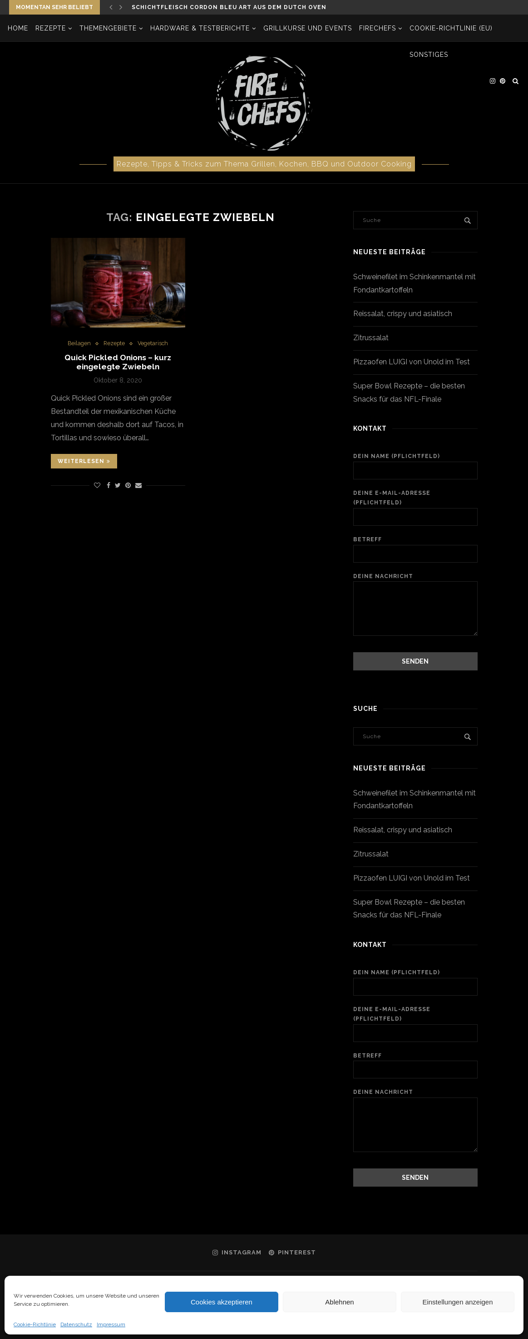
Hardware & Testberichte (201, 28)
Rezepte (52, 28)
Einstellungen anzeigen (457, 1302)
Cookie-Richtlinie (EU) (452, 28)
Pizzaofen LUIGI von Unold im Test (411, 361)
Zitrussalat (371, 337)
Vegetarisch (154, 343)
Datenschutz (76, 1324)
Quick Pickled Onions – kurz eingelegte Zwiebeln (117, 363)
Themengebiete (109, 28)
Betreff (415, 549)
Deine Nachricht (415, 581)
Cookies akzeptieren (221, 1302)
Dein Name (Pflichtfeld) (415, 466)
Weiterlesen (84, 462)
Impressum (111, 1324)
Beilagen (78, 343)
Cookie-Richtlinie (35, 1324)
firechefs (378, 28)
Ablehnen (339, 1302)
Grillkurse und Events (309, 28)
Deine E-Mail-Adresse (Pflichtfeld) (415, 508)
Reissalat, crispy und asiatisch (402, 313)
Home (19, 28)
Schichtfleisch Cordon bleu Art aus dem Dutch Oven (229, 7)
